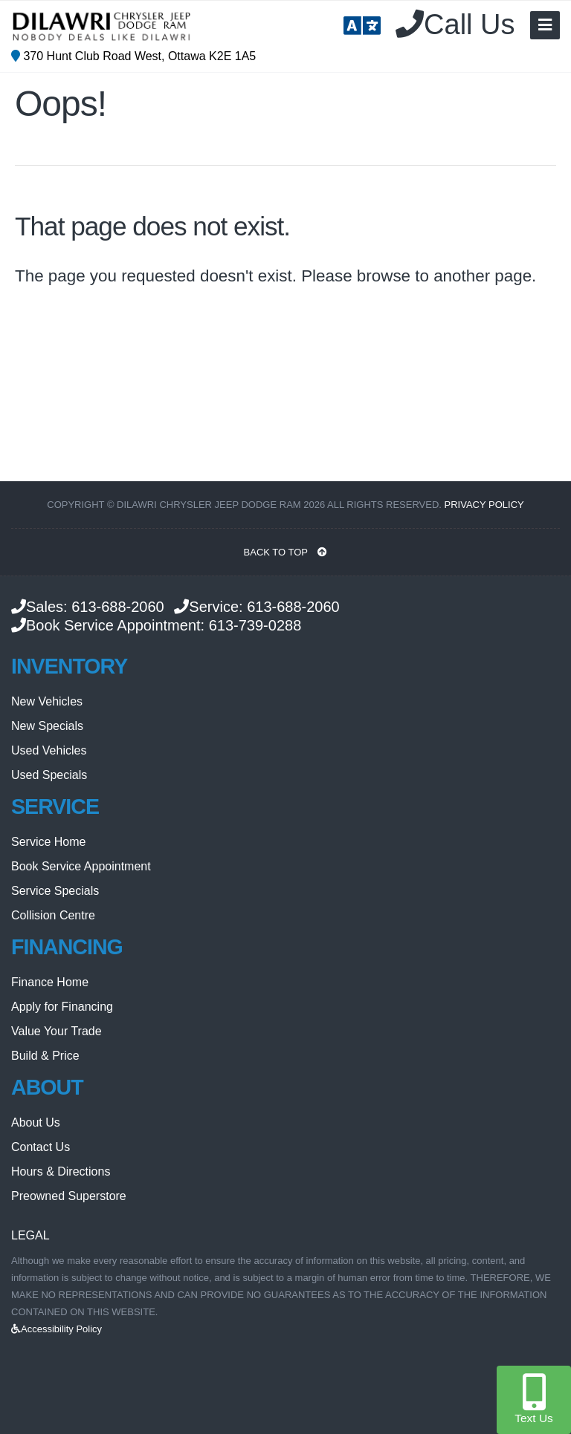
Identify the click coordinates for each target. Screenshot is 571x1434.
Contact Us (40, 1147)
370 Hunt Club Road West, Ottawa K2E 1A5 (133, 56)
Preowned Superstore (68, 1196)
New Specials (47, 726)
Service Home (48, 841)
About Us (35, 1122)
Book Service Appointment (81, 866)
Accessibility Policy (56, 1328)
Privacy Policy (484, 504)
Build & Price (45, 1055)
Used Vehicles (48, 750)
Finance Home (49, 982)
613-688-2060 (117, 607)
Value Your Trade (56, 1031)
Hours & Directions (60, 1171)
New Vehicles (47, 701)
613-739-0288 (255, 625)
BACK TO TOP (286, 552)
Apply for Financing (62, 1006)
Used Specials (49, 775)
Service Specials (55, 890)
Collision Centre (53, 915)
